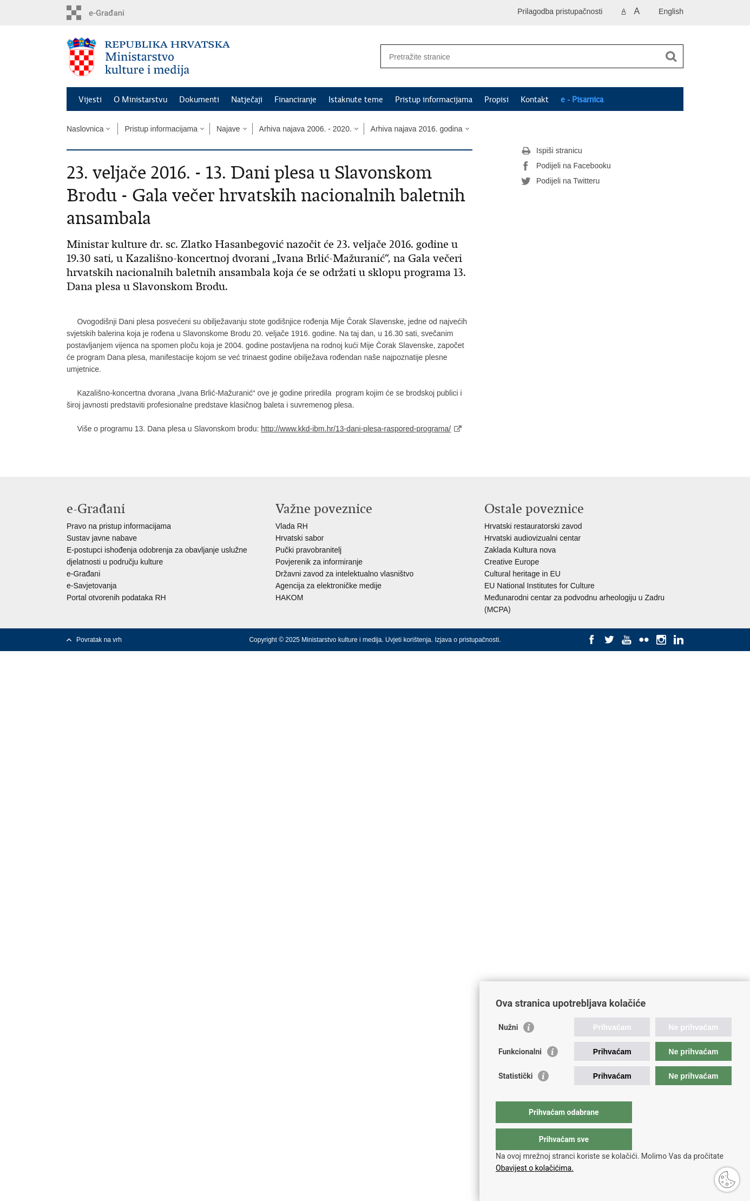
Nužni (508, 1049)
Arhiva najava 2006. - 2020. (305, 128)
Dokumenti (199, 99)
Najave (228, 128)
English (671, 11)
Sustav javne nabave (102, 538)
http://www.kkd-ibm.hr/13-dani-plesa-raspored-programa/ (356, 428)
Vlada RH (291, 526)
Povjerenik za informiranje (319, 561)
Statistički (515, 1097)
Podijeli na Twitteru (560, 181)
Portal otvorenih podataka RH (116, 597)
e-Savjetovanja (92, 585)
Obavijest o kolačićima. (535, 1168)
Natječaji (246, 99)
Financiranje (295, 99)
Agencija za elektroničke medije (328, 585)
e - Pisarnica (582, 99)
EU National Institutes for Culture (539, 585)
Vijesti (90, 99)
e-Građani (83, 573)
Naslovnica (85, 128)
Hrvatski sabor (299, 538)
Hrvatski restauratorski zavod (533, 526)
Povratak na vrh (99, 640)
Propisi (496, 99)
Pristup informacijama (433, 99)
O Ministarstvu (140, 99)
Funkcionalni (520, 1073)
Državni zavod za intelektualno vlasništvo (344, 573)
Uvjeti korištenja (408, 640)
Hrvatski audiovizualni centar (532, 538)
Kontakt (535, 99)
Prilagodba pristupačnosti (559, 11)
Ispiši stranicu (551, 151)
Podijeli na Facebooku (566, 166)
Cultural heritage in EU (522, 573)
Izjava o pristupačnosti (467, 640)
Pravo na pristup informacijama (119, 526)
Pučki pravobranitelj (308, 550)
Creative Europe (511, 561)
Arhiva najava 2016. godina (417, 128)
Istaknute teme (355, 99)
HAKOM (289, 597)
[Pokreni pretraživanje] (671, 56)
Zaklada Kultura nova (520, 550)
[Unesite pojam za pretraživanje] (520, 56)
